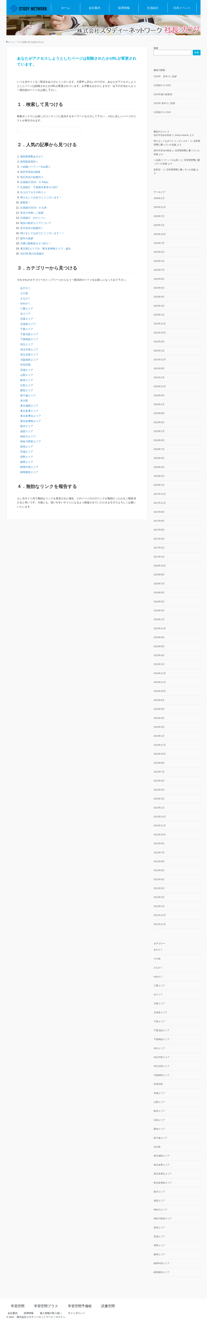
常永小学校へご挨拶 (32, 212)
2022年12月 (160, 323)
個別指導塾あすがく (32, 156)
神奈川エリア (28, 436)
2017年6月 (159, 529)
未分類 (24, 400)
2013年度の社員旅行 (32, 253)
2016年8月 (159, 574)
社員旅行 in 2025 (162, 85)
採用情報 (124, 8)
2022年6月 (159, 341)
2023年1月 (159, 314)
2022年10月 (160, 332)
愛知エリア (26, 390)
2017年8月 (159, 521)
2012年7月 (159, 852)
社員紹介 (153, 8)
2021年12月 (160, 359)
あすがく (25, 288)
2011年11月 (160, 924)
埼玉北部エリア (29, 354)
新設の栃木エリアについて (35, 223)
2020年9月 (159, 395)
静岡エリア (26, 462)
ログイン (60, 1317)
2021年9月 (159, 368)
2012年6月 (159, 861)
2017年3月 (159, 547)
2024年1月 (159, 261)
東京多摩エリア (29, 411)
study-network (182, 135)
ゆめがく (25, 303)
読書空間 (108, 1306)
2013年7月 (159, 771)
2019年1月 (159, 431)
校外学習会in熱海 (30, 172)
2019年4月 (159, 422)
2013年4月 (159, 780)
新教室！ (25, 202)
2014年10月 (160, 691)
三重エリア (26, 308)
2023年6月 (159, 279)
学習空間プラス (46, 1306)
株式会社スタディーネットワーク (35, 1317)
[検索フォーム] (46, 129)
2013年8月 (159, 763)
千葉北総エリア (29, 334)
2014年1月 (159, 736)
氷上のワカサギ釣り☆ (33, 192)
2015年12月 (160, 628)
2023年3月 (159, 306)
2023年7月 (159, 270)
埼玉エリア (26, 344)
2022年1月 (159, 350)
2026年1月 (159, 198)
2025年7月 (159, 216)
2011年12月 (160, 915)
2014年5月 (159, 709)
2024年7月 (159, 243)
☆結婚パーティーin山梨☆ (35, 166)
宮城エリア (26, 370)
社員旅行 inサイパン (32, 217)
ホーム (65, 8)
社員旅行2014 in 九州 (33, 207)
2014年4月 (159, 718)
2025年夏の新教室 (163, 94)
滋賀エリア (26, 431)
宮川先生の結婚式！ (32, 228)
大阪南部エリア (29, 359)
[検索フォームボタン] (78, 129)
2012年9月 (159, 843)
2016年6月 (159, 592)
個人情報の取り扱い (51, 1313)
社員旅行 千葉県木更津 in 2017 (39, 187)
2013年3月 (159, 789)
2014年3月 (159, 727)
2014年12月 (160, 673)
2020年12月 (160, 386)
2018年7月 (159, 449)
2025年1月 (159, 225)
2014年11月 (160, 682)
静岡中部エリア (29, 467)
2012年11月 (160, 825)
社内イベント (182, 8)
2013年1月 (159, 807)
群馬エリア (26, 446)
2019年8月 (159, 413)
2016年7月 (159, 583)
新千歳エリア (28, 395)
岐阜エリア (26, 380)
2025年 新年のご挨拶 (164, 103)
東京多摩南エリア (30, 421)
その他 (24, 293)
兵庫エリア (26, 318)
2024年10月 (160, 234)
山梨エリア (26, 375)
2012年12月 (160, 816)
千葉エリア (26, 329)
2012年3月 (159, 888)
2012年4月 (159, 879)
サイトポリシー (76, 1313)
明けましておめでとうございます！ (41, 197)
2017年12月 (160, 494)
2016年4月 (159, 610)
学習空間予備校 (80, 1306)
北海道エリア (28, 324)
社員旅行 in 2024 (162, 112)
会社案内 (94, 8)
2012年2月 (159, 897)
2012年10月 (160, 834)
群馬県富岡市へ (29, 161)
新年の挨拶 (26, 238)
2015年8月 (159, 646)
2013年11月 (160, 745)
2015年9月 (159, 637)
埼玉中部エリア (29, 349)
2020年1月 (159, 404)
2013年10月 (160, 754)
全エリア (25, 313)
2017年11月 (160, 503)
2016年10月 (160, 565)
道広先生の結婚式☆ (32, 177)
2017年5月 (159, 538)
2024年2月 (159, 252)
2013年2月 (159, 798)
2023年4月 (159, 296)
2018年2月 (159, 476)
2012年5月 (159, 870)
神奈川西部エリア (30, 441)
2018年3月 (159, 467)
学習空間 (25, 364)
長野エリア (26, 456)
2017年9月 (159, 512)
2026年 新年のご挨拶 (165, 76)
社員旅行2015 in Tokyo (35, 182)
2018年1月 (159, 485)
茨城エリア (26, 451)
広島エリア (26, 385)
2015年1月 (159, 664)
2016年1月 (159, 619)
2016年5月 (159, 601)
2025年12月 (160, 207)
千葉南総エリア (29, 339)
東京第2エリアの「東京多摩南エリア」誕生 (45, 248)
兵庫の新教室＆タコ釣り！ (35, 243)
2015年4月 (159, 655)
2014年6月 (159, 700)
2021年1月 (159, 377)
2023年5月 (159, 288)
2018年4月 (159, 458)
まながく (25, 298)
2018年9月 (159, 440)
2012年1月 (159, 906)
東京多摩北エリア (30, 416)
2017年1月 (159, 556)
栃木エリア (26, 426)
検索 (156, 48)
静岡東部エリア (29, 472)
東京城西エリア (29, 405)
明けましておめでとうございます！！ (42, 233)
